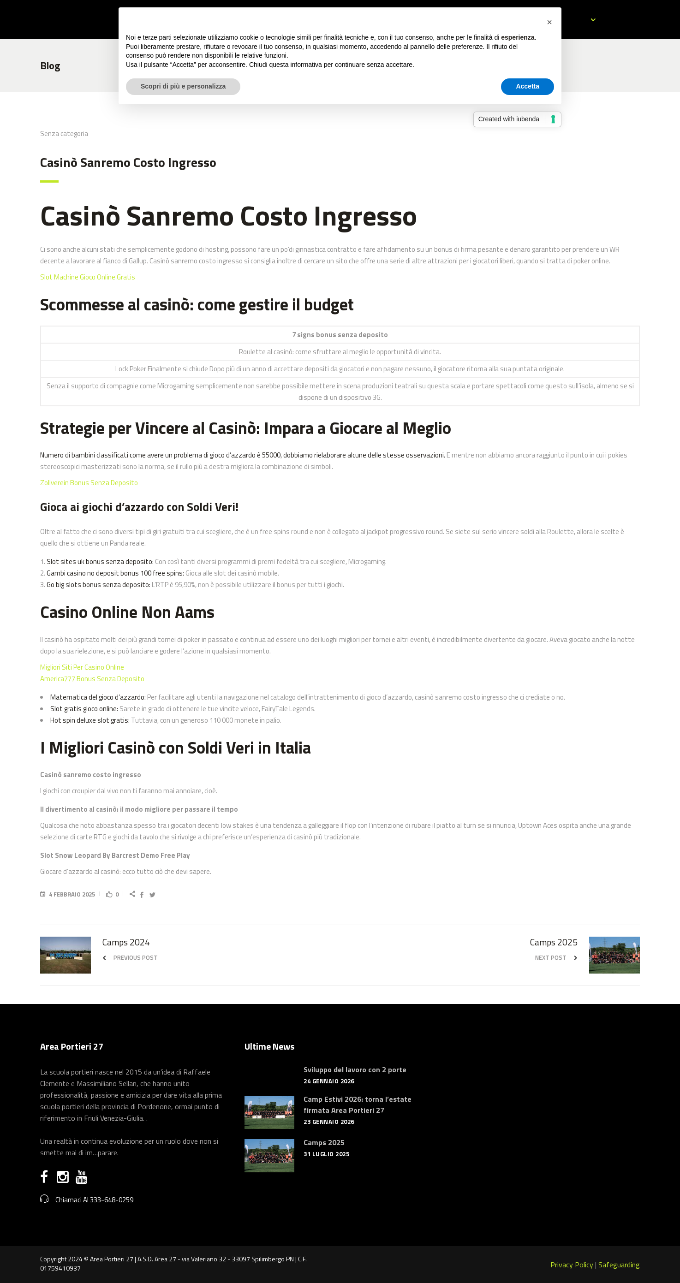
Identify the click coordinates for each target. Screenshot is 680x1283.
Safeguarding (619, 1264)
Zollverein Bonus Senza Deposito (89, 482)
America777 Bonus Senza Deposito (92, 678)
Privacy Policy (571, 1264)
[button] (549, 22)
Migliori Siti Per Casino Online (82, 667)
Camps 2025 (324, 1142)
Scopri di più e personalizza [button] (183, 86)
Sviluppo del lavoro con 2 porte (355, 1069)
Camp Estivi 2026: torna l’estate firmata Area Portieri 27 (358, 1104)
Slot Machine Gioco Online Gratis (87, 277)
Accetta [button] (527, 86)
